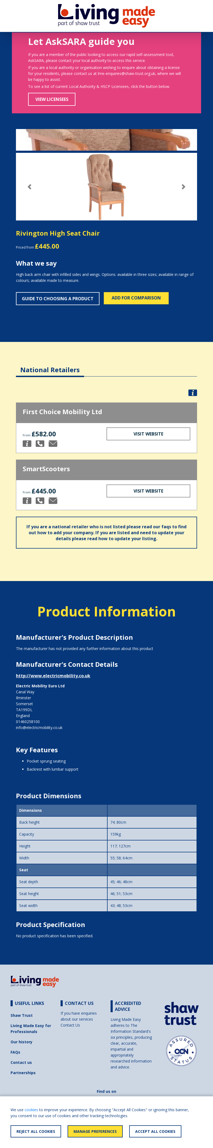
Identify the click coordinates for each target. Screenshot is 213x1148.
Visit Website (148, 434)
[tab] (50, 365)
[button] (29, 187)
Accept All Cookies (155, 1131)
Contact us (21, 1062)
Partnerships (23, 1072)
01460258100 (28, 721)
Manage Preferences (95, 1131)
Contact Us (70, 1025)
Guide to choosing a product (58, 299)
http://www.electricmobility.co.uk (53, 676)
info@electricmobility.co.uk (39, 727)
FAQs (15, 1052)
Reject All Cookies (35, 1131)
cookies (31, 1109)
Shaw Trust (22, 1015)
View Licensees (51, 99)
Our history (21, 1041)
